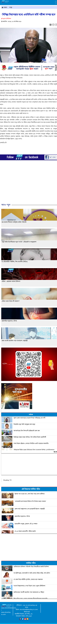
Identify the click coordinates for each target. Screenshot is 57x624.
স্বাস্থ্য (10, 7)
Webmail (27, 612)
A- (53, 24)
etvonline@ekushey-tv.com (29, 609)
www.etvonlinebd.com (8, 608)
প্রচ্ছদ (4, 7)
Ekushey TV (7, 480)
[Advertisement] (27, 186)
